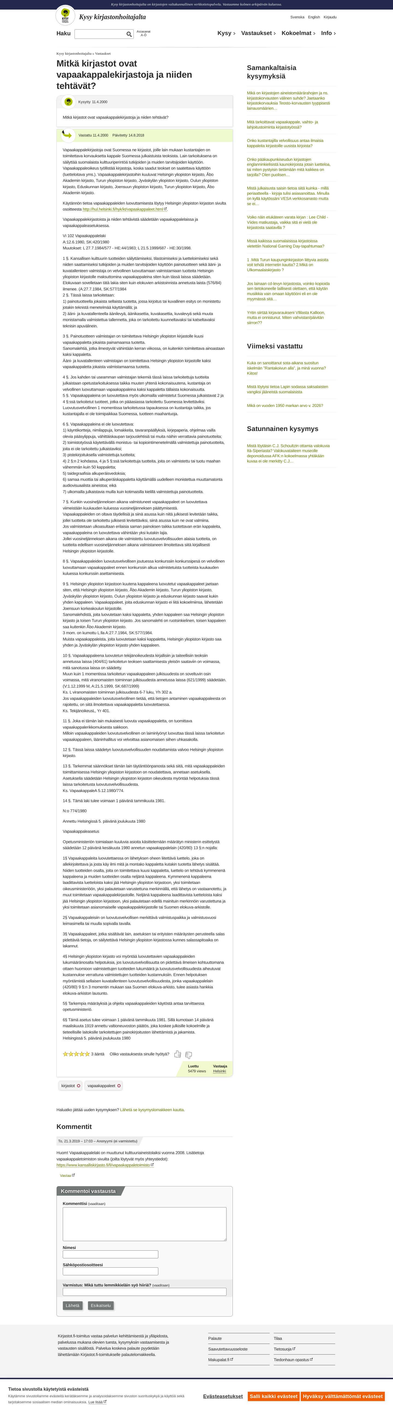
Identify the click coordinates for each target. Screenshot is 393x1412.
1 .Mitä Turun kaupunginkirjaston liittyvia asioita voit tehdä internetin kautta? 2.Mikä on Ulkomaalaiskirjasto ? (287, 264)
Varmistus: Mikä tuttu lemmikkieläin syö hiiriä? (107, 1285)
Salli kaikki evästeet (272, 1395)
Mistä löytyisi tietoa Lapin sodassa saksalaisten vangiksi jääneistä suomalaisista (287, 389)
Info (326, 33)
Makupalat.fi (218, 1359)
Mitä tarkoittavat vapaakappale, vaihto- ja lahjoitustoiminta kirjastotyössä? (282, 124)
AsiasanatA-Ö (143, 33)
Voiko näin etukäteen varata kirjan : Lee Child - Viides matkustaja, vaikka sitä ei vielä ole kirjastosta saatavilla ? (287, 222)
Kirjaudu (330, 17)
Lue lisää (95, 1402)
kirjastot (68, 1085)
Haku (63, 33)
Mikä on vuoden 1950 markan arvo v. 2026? (285, 405)
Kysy (224, 33)
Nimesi (69, 1247)
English (314, 17)
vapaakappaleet (101, 1085)
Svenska (297, 17)
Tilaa (278, 1338)
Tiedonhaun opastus (291, 1359)
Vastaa (65, 1176)
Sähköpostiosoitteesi (83, 1264)
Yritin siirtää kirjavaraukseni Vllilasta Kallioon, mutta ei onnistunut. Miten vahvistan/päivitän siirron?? (286, 317)
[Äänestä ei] (188, 1055)
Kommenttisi (75, 1203)
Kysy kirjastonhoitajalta (73, 53)
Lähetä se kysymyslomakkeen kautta (152, 1109)
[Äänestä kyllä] (177, 1054)
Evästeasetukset (221, 1395)
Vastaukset (256, 33)
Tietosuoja (282, 1349)
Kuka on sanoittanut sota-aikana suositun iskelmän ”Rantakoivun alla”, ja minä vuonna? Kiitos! (286, 367)
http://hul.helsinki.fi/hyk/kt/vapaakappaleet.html (123, 209)
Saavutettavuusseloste (228, 1349)
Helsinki (219, 1071)
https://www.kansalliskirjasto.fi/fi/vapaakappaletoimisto (103, 1165)
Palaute (215, 1338)
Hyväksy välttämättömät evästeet (343, 1395)
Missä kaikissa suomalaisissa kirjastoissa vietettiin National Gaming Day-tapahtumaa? (285, 243)
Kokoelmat (296, 33)
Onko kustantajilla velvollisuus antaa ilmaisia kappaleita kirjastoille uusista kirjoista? (285, 143)
